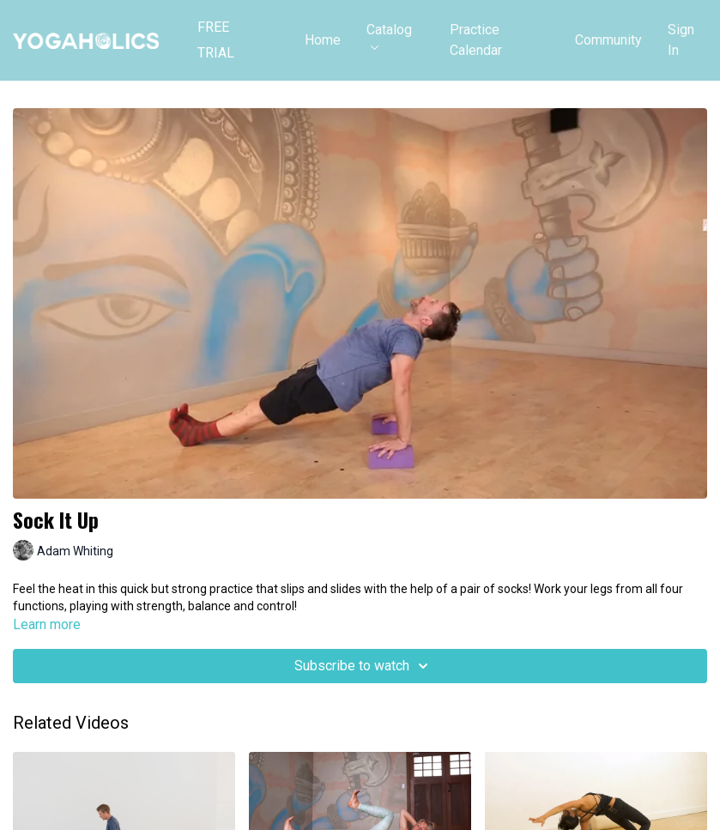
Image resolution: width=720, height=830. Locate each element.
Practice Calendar (476, 39)
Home (323, 40)
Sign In (681, 39)
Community (608, 40)
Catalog (389, 35)
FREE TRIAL (215, 40)
